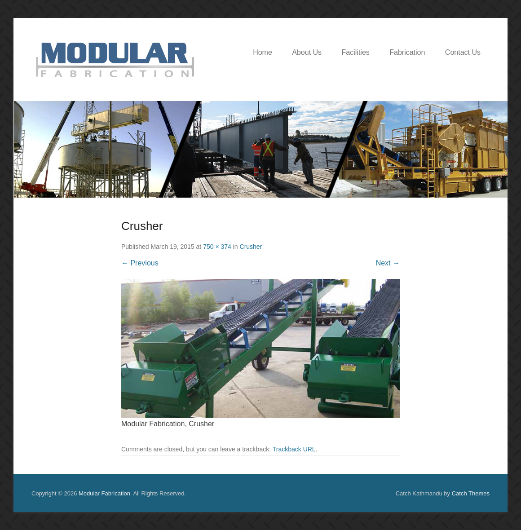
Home (262, 52)
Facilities (356, 52)
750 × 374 (217, 246)
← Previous (140, 263)
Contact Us (463, 52)
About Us (307, 52)
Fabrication (407, 52)
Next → (388, 263)
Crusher (251, 246)
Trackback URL (294, 449)
